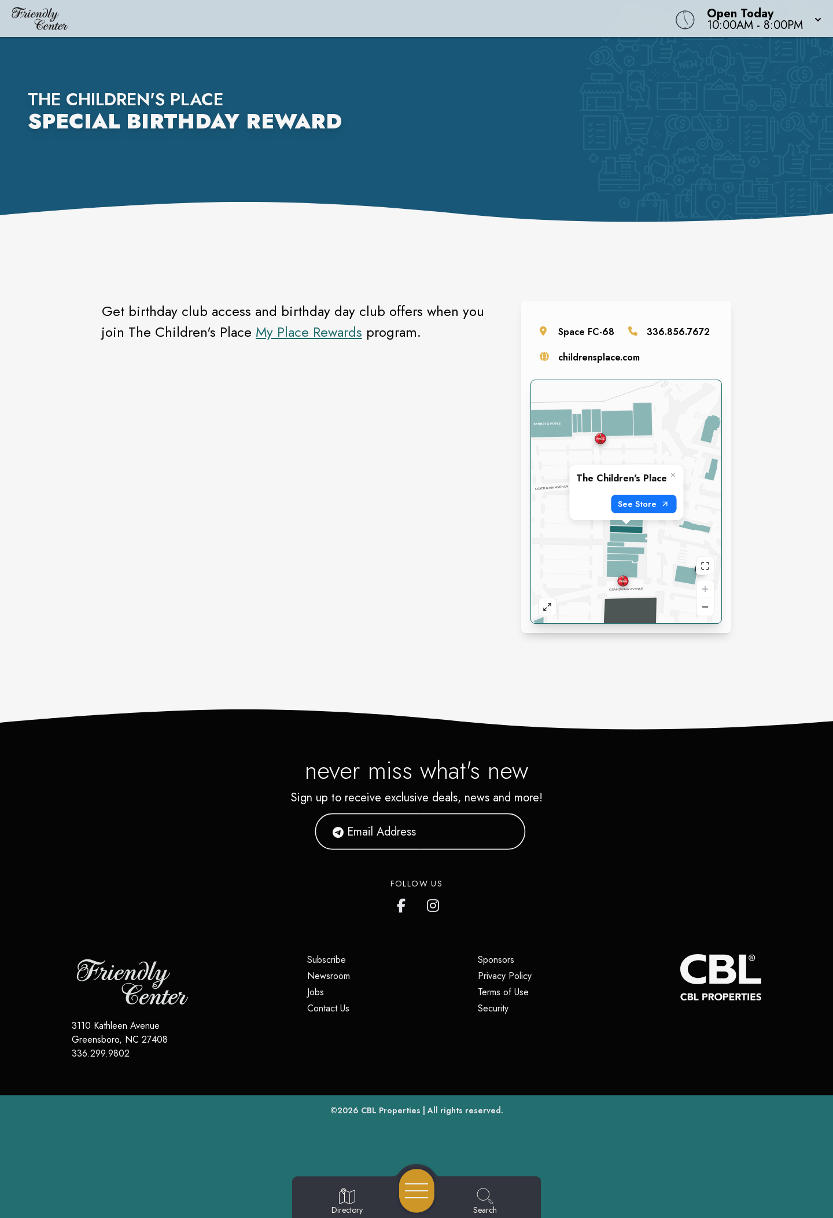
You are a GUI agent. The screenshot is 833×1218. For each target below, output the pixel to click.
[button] (761, 18)
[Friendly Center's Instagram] (434, 903)
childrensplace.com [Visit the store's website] (599, 357)
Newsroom (328, 976)
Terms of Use (503, 992)
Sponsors (496, 959)
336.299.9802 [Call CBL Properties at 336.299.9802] (101, 1053)
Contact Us (328, 1008)
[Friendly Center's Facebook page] (404, 903)
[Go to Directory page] (347, 1202)
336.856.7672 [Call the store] (678, 331)
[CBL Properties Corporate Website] (680, 977)
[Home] (314, 18)
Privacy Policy (505, 976)
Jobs (315, 992)
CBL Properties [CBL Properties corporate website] (391, 1110)
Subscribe (326, 959)
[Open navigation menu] (416, 1191)
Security (493, 1008)
